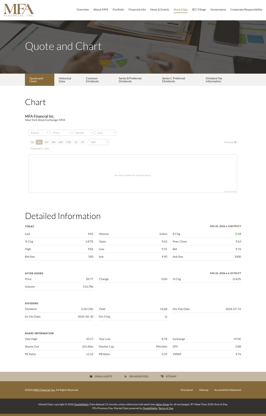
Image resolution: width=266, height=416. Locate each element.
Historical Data (65, 82)
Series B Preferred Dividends (130, 82)
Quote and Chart (36, 82)
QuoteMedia (81, 406)
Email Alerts (101, 378)
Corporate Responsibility (246, 9)
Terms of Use (165, 410)
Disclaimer (187, 392)
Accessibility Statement (227, 392)
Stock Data (180, 9)
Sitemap (169, 378)
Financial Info (137, 9)
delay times (162, 406)
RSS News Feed (136, 378)
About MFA (100, 9)
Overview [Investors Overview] (82, 9)
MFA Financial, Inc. (44, 392)
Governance (218, 9)
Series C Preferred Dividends (173, 82)
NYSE (237, 341)
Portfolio (118, 9)
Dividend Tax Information (214, 82)
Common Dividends (92, 82)
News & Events (159, 9)
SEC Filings (199, 9)
